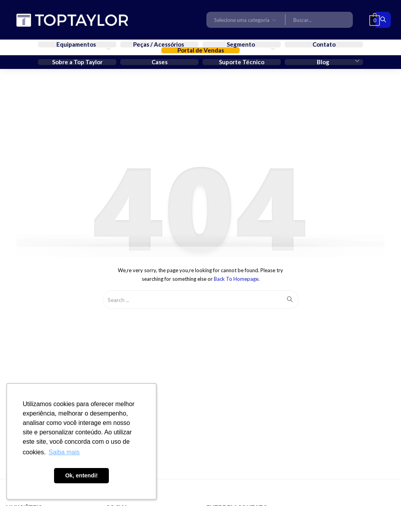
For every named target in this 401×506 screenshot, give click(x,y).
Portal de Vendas (200, 50)
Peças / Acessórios (159, 44)
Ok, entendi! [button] (81, 475)
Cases (160, 62)
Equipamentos (76, 44)
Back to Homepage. (237, 279)
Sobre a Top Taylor (77, 62)
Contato (324, 44)
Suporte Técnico (241, 62)
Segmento (241, 44)
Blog (324, 62)
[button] (245, 19)
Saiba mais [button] (64, 452)
